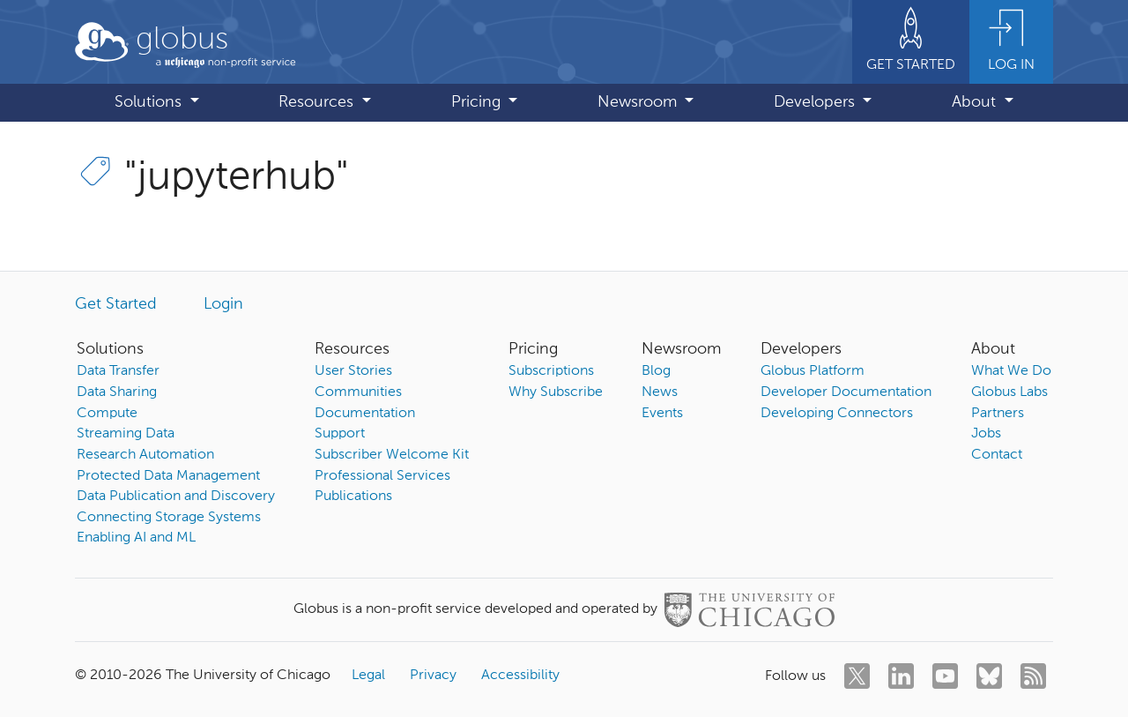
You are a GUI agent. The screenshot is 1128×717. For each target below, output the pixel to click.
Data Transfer (118, 371)
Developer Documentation (846, 392)
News (660, 392)
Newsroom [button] (639, 102)
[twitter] (857, 676)
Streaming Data (125, 434)
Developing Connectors (837, 414)
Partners (997, 414)
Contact (996, 455)
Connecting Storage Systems (169, 518)
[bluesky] (989, 676)
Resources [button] (318, 102)
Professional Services (382, 476)
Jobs (986, 434)
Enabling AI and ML (136, 538)
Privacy (433, 675)
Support (340, 434)
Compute (107, 414)
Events (662, 414)
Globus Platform (813, 371)
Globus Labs (1009, 392)
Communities (358, 392)
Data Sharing (117, 392)
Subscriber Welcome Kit (392, 455)
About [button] (976, 102)
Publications (353, 496)
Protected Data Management (168, 476)
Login (223, 304)
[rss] (1033, 676)
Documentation (365, 414)
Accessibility (520, 675)
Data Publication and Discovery (176, 496)
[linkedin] (901, 676)
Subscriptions (551, 371)
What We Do (1011, 371)
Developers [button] (816, 102)
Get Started (116, 304)
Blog (656, 371)
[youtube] (945, 676)
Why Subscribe (555, 392)
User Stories (353, 371)
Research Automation (145, 455)
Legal (368, 675)
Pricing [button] (478, 102)
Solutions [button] (150, 102)
